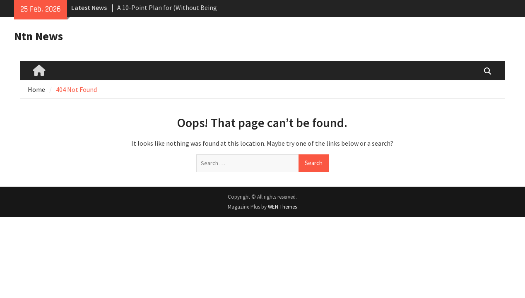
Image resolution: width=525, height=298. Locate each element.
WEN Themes (282, 206)
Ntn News (38, 36)
